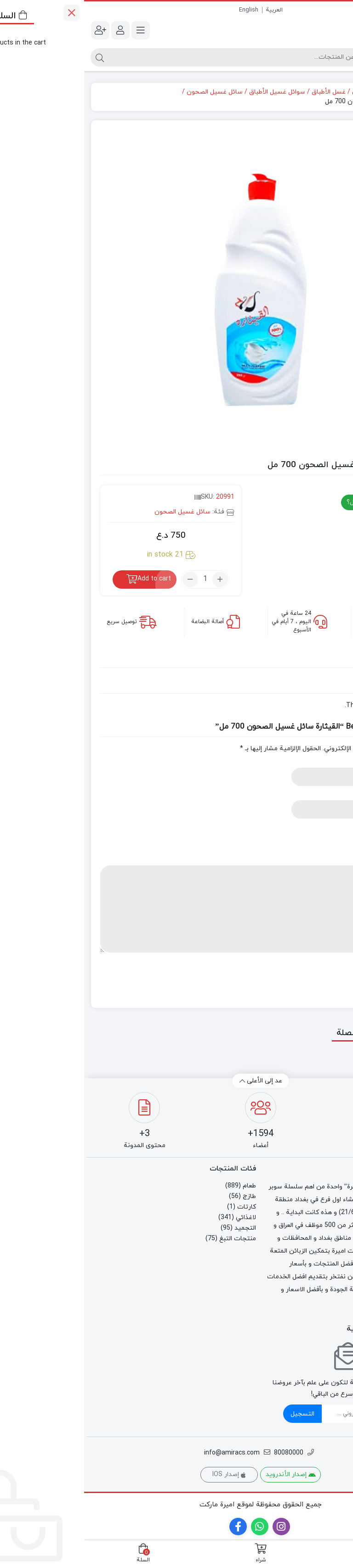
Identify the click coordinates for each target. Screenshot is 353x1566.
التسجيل (218, 1414)
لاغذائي (278, 92)
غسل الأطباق (245, 92)
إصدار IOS (145, 1474)
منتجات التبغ (153, 1238)
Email (326, 795)
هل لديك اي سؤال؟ (293, 502)
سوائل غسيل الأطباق (193, 92)
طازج (165, 1196)
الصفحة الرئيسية (318, 92)
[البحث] (157, 57)
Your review (317, 860)
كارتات (162, 1207)
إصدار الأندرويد (207, 1474)
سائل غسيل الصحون (130, 92)
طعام (165, 1185)
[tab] (313, 659)
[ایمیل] (275, 1413)
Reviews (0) (312, 659)
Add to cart (70, 578)
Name (325, 762)
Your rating (318, 828)
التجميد (161, 1228)
